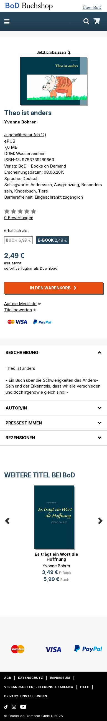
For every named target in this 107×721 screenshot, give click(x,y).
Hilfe (84, 687)
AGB (7, 678)
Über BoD (92, 7)
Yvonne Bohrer (20, 122)
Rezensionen (20, 437)
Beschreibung (22, 352)
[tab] (53, 349)
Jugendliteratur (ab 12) (25, 134)
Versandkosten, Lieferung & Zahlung (38, 687)
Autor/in (16, 408)
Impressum (60, 678)
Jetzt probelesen (51, 52)
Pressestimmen (24, 423)
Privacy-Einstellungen (25, 696)
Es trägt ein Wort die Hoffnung (56, 556)
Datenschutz (30, 678)
